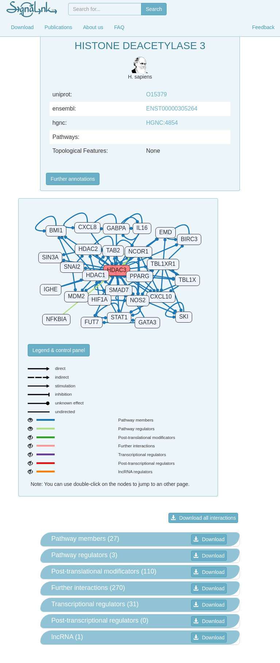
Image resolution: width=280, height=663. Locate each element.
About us (93, 27)
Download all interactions (203, 518)
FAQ (119, 27)
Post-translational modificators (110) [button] (103, 571)
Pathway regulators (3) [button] (84, 555)
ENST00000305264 (172, 108)
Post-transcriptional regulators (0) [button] (99, 620)
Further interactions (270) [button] (88, 587)
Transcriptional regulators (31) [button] (95, 604)
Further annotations (73, 179)
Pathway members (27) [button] (85, 538)
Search (154, 9)
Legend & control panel (58, 350)
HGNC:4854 (162, 123)
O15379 (156, 94)
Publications (58, 27)
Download (22, 27)
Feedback (263, 27)
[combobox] (104, 9)
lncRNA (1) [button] (67, 636)
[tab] (140, 539)
